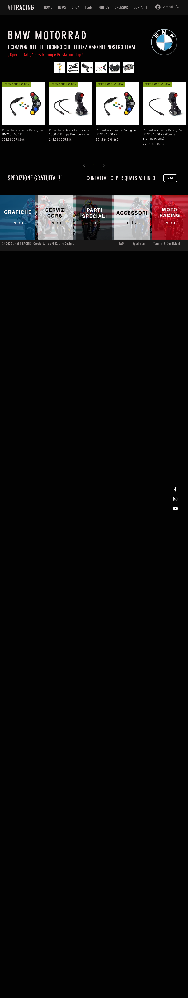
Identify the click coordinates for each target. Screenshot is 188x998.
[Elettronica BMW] (101, 67)
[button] (179, 6)
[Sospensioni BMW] (59, 67)
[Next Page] (104, 165)
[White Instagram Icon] (175, 499)
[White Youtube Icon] (175, 508)
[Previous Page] (84, 165)
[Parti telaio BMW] (73, 67)
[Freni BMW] (128, 67)
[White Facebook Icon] (175, 489)
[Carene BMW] (114, 67)
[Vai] (170, 178)
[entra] (17, 223)
